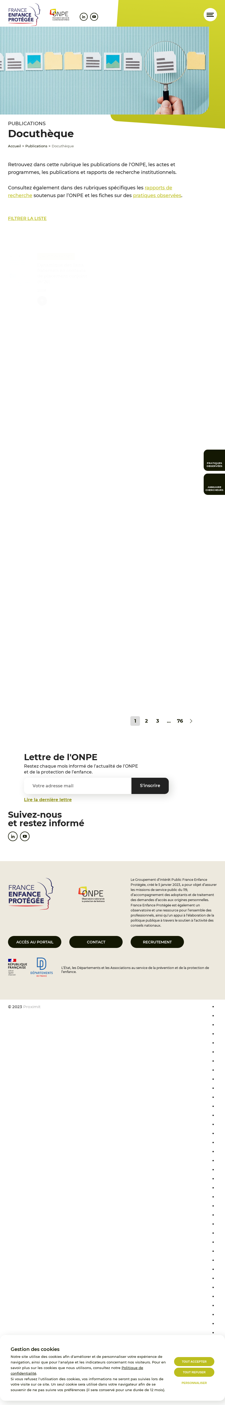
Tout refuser (194, 1372)
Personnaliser (194, 1382)
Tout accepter (194, 1361)
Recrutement (157, 942)
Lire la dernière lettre (48, 799)
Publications (36, 146)
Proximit (32, 1006)
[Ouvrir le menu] (210, 14)
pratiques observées (157, 195)
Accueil (14, 146)
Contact (96, 942)
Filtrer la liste (27, 218)
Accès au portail (34, 942)
